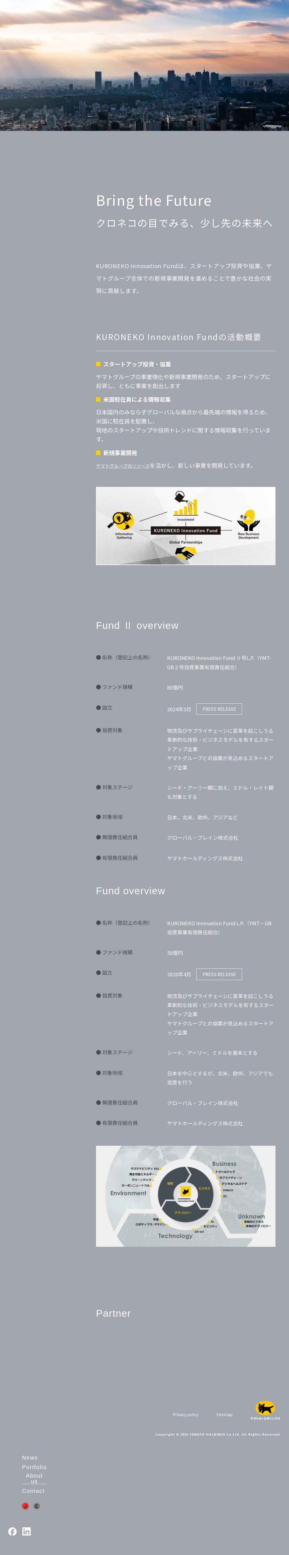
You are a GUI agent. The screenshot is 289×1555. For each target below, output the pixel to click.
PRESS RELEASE (219, 708)
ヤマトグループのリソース (129, 465)
